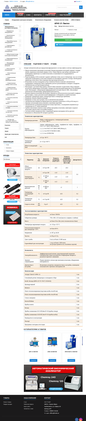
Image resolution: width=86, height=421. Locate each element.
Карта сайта (27, 406)
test (6, 137)
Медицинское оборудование (9, 31)
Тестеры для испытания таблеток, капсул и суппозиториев (12, 121)
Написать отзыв (72, 29)
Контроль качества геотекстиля (12, 111)
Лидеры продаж (7, 404)
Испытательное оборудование (10, 69)
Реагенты (7, 125)
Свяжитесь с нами (28, 408)
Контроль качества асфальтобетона (12, 94)
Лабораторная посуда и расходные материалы (11, 55)
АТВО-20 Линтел (52, 351)
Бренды (6, 155)
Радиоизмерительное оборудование (11, 59)
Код (55, 26)
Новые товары (10, 151)
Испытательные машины (11, 73)
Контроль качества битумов (12, 98)
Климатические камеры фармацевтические (11, 79)
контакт (47, 398)
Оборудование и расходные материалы (11, 27)
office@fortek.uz (30, 1)
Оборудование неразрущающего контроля (9, 64)
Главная (6, 24)
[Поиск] (70, 7)
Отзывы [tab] (54, 64)
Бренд (60, 26)
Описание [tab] (27, 64)
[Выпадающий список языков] (78, 1)
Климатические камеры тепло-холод (11, 84)
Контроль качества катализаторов (12, 115)
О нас (7, 144)
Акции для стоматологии (12, 134)
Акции (6, 131)
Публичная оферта (29, 404)
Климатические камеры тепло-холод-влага (11, 89)
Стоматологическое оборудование (11, 50)
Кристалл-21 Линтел (71, 351)
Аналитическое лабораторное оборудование (10, 37)
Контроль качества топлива (12, 107)
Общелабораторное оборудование (11, 41)
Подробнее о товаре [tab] (41, 64)
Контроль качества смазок (12, 102)
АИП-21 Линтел (33, 351)
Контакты (8, 148)
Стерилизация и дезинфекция (10, 46)
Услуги (7, 128)
